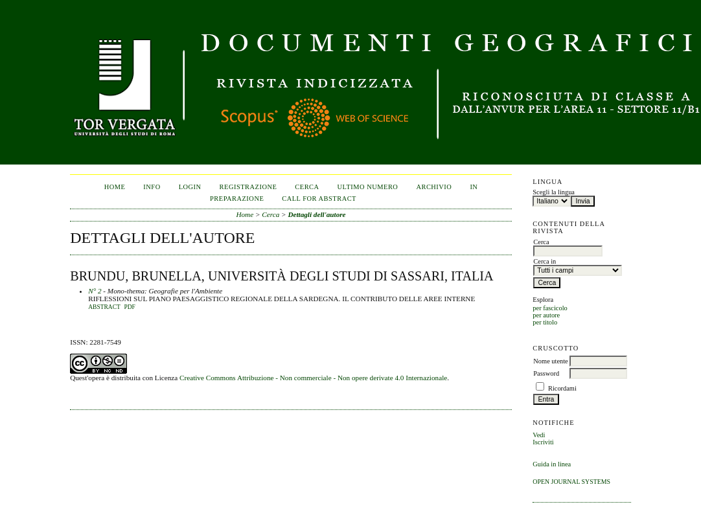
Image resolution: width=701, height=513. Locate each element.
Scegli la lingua (554, 192)
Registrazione (248, 186)
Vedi (539, 435)
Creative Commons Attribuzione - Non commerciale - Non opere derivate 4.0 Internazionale (313, 378)
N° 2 (94, 291)
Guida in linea (552, 464)
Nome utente (550, 361)
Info (151, 186)
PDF (129, 307)
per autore (546, 315)
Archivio (434, 186)
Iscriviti (543, 442)
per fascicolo (550, 308)
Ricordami (562, 388)
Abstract (104, 307)
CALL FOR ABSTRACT (319, 198)
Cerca (307, 186)
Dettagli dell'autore (316, 214)
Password (546, 373)
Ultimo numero (368, 186)
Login (190, 186)
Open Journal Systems (571, 481)
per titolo (545, 322)
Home (115, 186)
